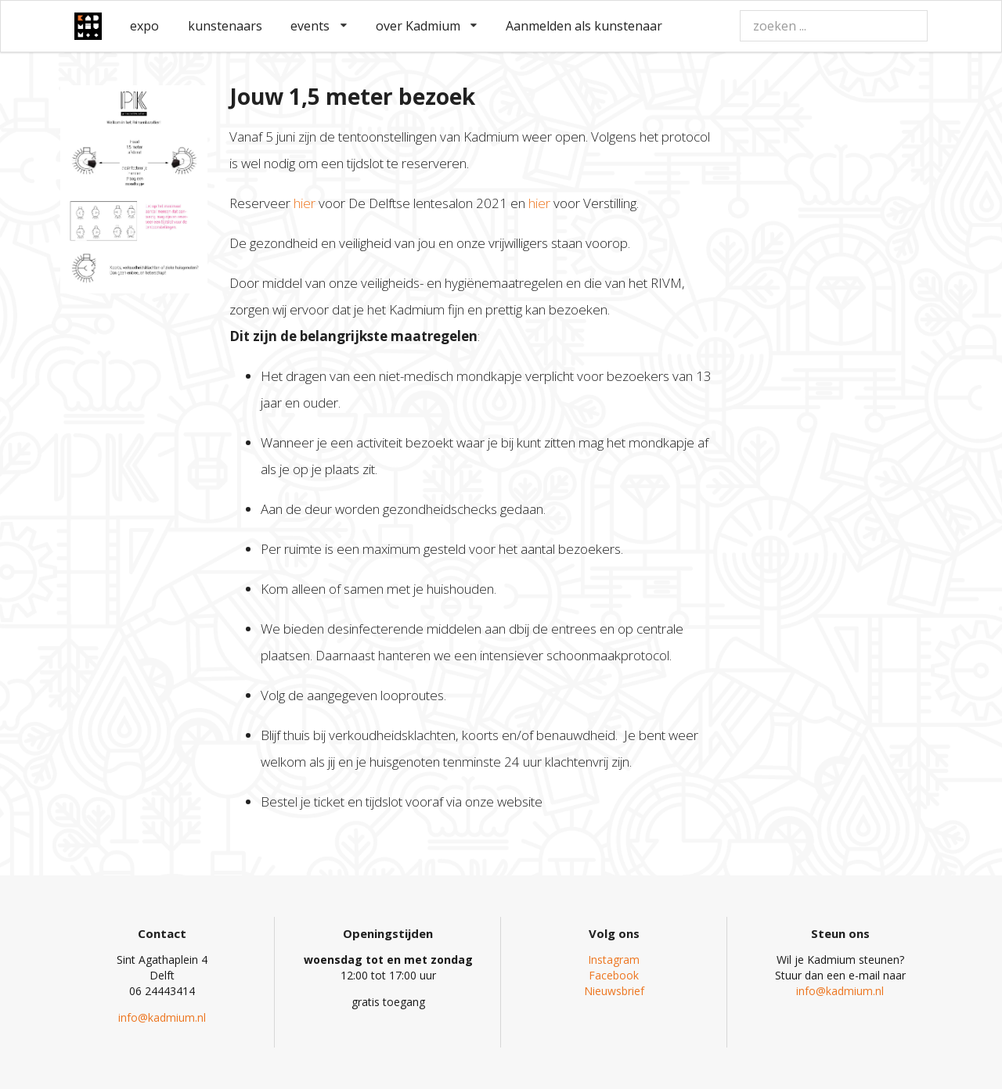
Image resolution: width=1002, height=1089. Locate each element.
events (318, 25)
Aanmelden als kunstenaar (584, 25)
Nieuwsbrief (614, 990)
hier (306, 203)
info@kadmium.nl (162, 1017)
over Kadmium (427, 25)
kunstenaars (225, 25)
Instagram (614, 959)
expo (144, 25)
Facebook (614, 975)
